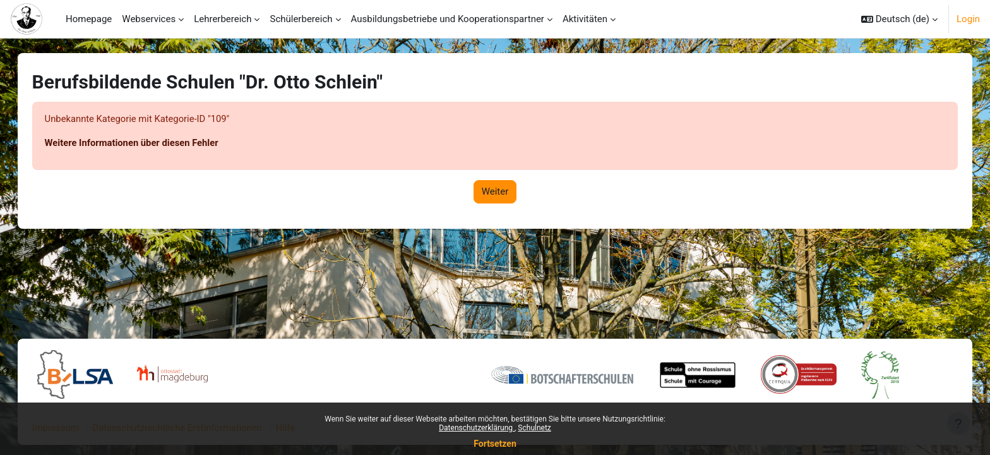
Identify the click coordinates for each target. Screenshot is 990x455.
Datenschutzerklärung (477, 427)
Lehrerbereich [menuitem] (222, 19)
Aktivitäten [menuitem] (585, 19)
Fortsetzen (495, 444)
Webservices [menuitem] (149, 19)
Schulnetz (534, 427)
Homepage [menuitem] (89, 19)
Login (968, 19)
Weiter (495, 192)
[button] (899, 19)
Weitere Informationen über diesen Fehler (145, 143)
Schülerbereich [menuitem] (301, 19)
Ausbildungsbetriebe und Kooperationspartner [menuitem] (447, 19)
